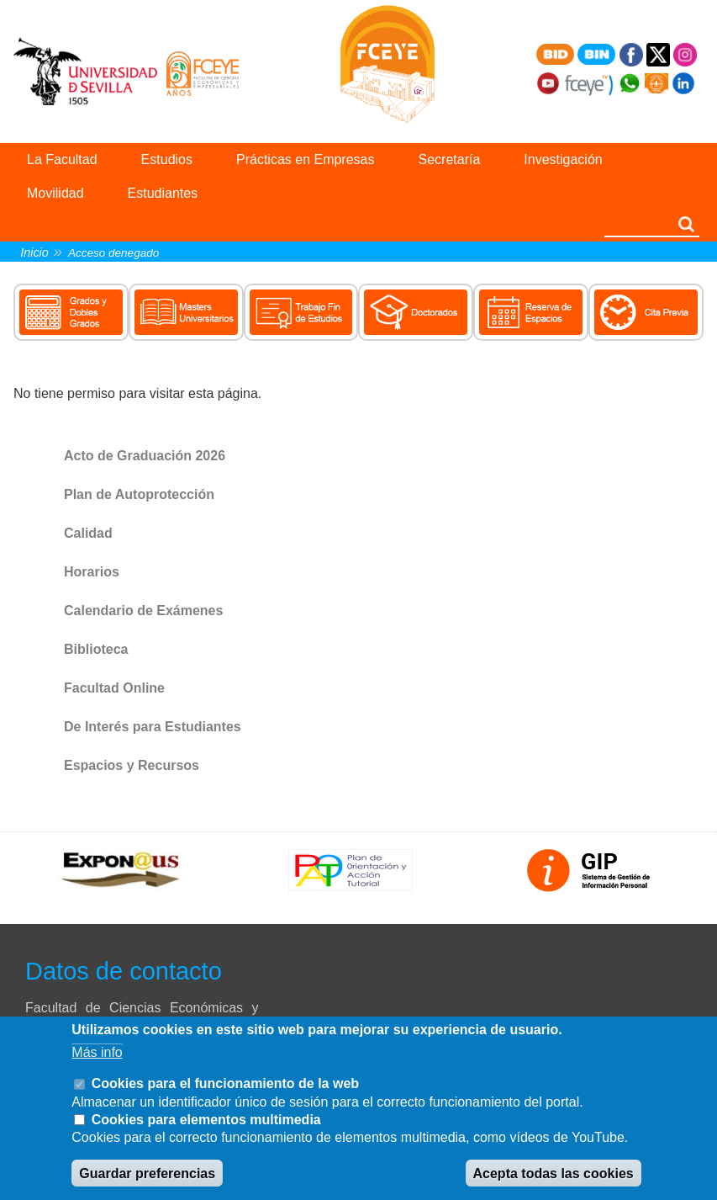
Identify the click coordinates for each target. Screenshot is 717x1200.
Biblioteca (96, 649)
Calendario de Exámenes (143, 610)
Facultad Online (114, 688)
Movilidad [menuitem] (55, 193)
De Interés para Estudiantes (152, 726)
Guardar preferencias (147, 1173)
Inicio (34, 252)
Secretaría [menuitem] (450, 159)
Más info (96, 1052)
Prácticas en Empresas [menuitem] (305, 159)
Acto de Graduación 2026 (144, 456)
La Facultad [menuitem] (62, 159)
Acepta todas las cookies (553, 1173)
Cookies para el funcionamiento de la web (225, 1083)
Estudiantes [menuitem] (163, 193)
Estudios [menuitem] (166, 159)
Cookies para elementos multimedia (206, 1119)
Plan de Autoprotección (139, 494)
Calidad (88, 533)
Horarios (91, 572)
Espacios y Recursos (131, 765)
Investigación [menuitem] (563, 159)
